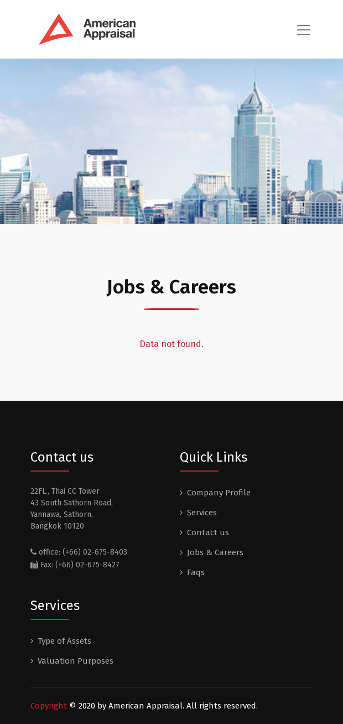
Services (202, 513)
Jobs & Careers (215, 552)
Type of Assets (64, 641)
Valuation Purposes (75, 661)
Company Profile (219, 493)
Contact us (208, 532)
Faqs (196, 572)
